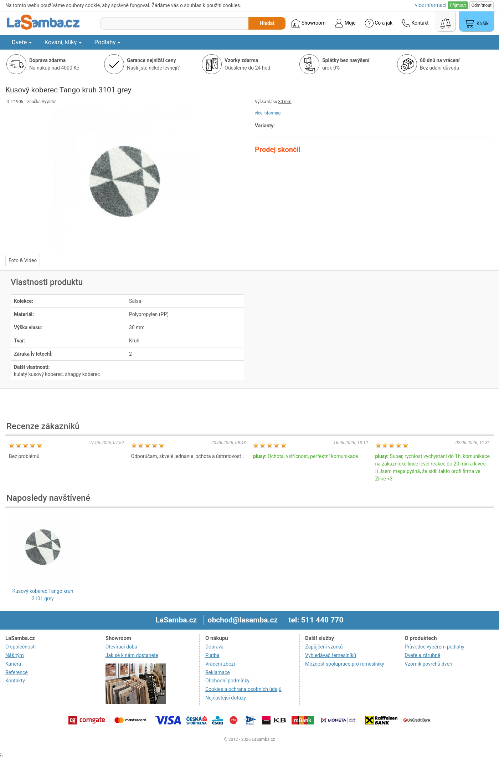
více (430, 5)
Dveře (22, 42)
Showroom (308, 23)
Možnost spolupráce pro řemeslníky (344, 664)
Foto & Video (23, 260)
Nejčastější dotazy (225, 698)
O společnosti (20, 647)
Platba (212, 655)
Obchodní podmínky (227, 680)
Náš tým (14, 655)
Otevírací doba (122, 647)
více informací (268, 113)
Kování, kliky (63, 42)
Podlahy (107, 42)
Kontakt (415, 23)
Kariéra (13, 664)
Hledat (267, 23)
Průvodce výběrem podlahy (434, 647)
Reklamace (217, 672)
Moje (345, 23)
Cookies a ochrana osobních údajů (243, 689)
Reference (16, 672)
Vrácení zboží (220, 664)
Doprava (214, 647)
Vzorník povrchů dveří (428, 664)
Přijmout (458, 5)
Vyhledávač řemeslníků (330, 655)
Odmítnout (482, 5)
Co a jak (378, 23)
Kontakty (15, 680)
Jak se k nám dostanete (132, 655)
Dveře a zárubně (422, 655)
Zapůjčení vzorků (324, 647)
